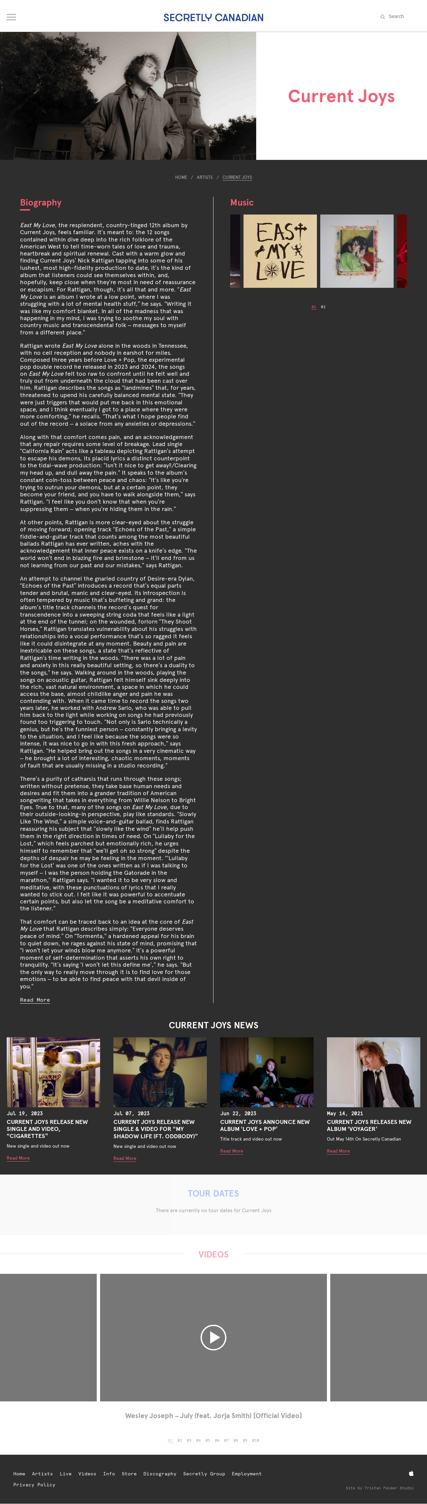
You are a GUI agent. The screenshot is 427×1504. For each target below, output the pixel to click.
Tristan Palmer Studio (389, 1488)
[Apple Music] (411, 1473)
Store (129, 1474)
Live (66, 1474)
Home (181, 177)
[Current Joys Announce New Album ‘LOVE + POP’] (267, 1072)
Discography (159, 1474)
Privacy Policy (34, 1485)
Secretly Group (204, 1474)
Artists (205, 177)
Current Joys (237, 177)
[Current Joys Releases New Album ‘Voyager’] (373, 1072)
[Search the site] (403, 16)
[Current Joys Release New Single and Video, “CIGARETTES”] (53, 1072)
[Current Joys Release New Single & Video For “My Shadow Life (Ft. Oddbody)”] (160, 1072)
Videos (87, 1474)
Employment (247, 1474)
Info (109, 1474)
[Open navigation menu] (12, 15)
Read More (35, 1000)
